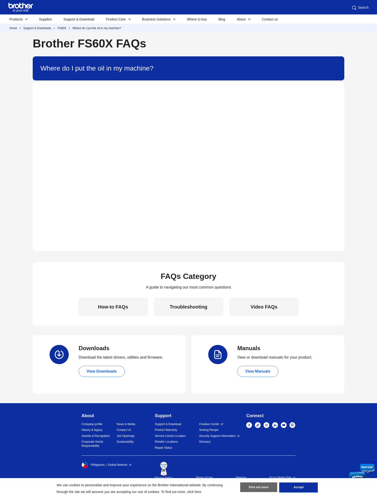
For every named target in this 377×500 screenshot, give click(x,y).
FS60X (61, 28)
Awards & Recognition (96, 436)
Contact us (270, 19)
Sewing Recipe (208, 430)
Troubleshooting (188, 306)
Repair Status (163, 447)
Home (13, 28)
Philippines (93, 464)
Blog (221, 19)
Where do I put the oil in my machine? (97, 28)
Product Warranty (166, 430)
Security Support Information (217, 436)
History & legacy (92, 430)
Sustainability (125, 441)
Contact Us (124, 430)
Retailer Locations (166, 441)
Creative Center (209, 424)
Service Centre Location (170, 436)
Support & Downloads (37, 28)
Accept (298, 488)
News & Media (126, 424)
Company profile (92, 424)
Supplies (45, 19)
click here (194, 492)
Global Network (117, 465)
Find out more (258, 488)
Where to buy (197, 19)
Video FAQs (264, 306)
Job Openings (125, 436)
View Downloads (102, 371)
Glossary (204, 441)
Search (360, 8)
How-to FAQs (113, 306)
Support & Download (78, 19)
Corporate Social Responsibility (92, 443)
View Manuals (257, 371)
